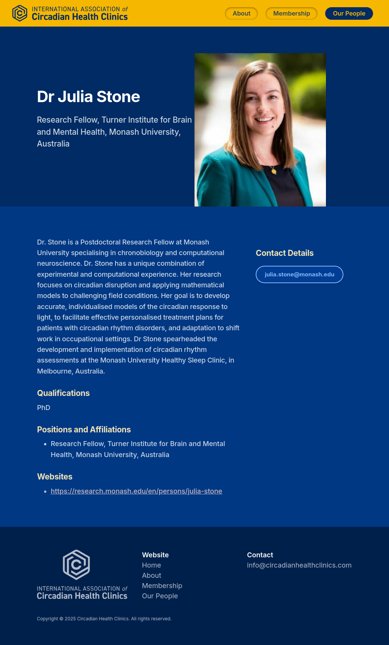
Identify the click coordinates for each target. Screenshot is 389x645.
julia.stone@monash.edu (299, 274)
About (241, 13)
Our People (349, 13)
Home (151, 565)
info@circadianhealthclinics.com (299, 565)
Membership (291, 13)
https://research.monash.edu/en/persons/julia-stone (137, 491)
